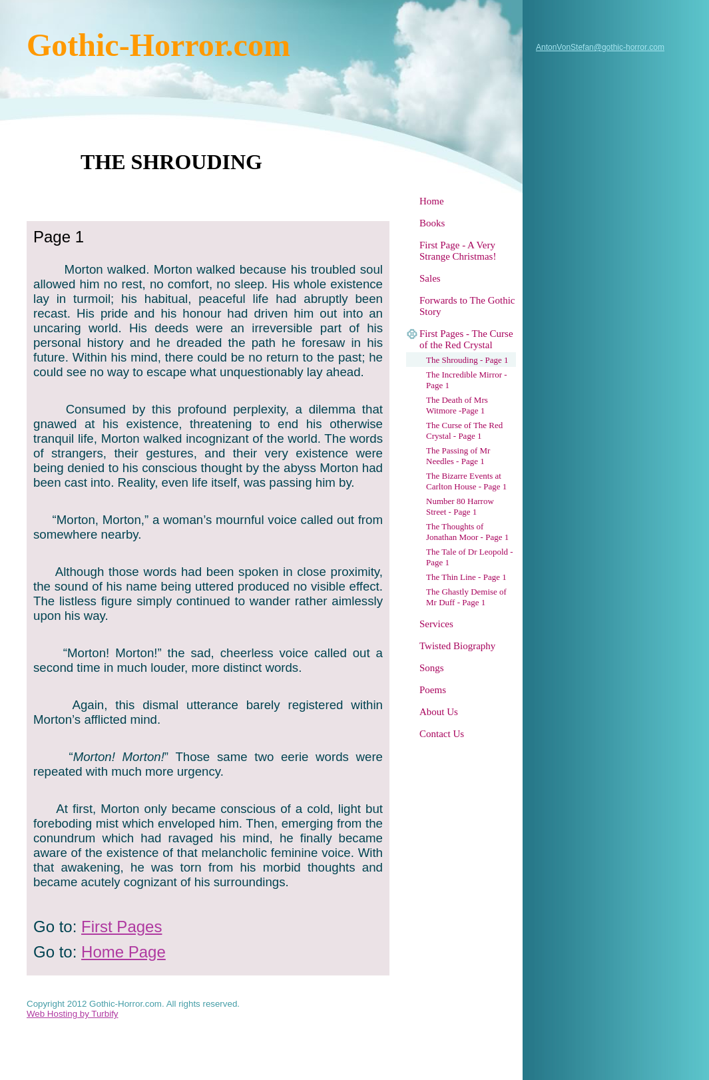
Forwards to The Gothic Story (467, 306)
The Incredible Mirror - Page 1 (466, 380)
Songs (431, 668)
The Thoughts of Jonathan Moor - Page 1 (467, 531)
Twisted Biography (457, 646)
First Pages (121, 927)
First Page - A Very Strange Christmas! (457, 251)
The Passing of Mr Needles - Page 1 (458, 455)
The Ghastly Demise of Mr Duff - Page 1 (466, 597)
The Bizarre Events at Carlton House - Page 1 (466, 481)
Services (436, 624)
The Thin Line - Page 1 (466, 577)
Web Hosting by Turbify (72, 1014)
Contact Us (441, 733)
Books (432, 223)
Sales (430, 278)
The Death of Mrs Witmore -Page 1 (457, 405)
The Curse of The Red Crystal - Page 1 (464, 430)
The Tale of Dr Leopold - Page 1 (469, 557)
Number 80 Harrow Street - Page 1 (460, 506)
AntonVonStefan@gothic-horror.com (600, 47)
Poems (432, 689)
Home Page (123, 952)
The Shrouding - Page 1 (467, 360)
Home (431, 201)
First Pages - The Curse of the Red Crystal (466, 339)
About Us (438, 711)
